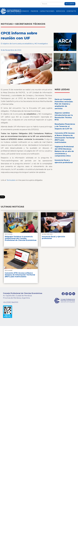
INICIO (7, 11)
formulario (11, 180)
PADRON (34, 11)
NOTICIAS (15, 11)
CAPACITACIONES (47, 11)
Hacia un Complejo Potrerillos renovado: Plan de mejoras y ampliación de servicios (64, 103)
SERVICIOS (60, 11)
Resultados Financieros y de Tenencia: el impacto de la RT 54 (65, 126)
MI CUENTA (70, 4)
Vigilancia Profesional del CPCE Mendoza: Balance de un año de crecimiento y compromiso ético (64, 151)
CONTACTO (71, 11)
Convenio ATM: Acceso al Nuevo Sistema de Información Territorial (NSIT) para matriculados (65, 137)
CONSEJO (25, 11)
